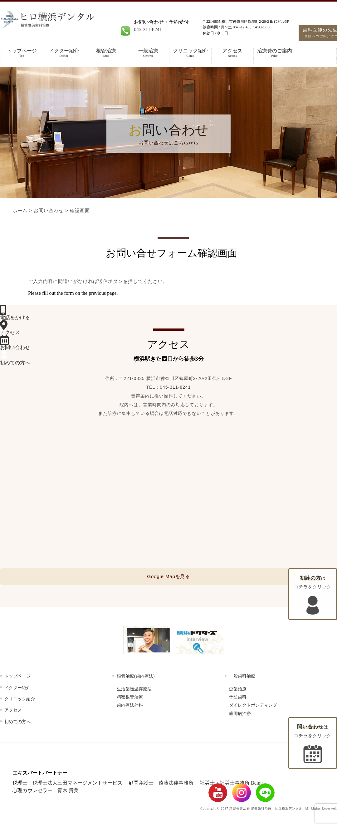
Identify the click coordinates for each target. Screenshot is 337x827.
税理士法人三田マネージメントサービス (77, 784)
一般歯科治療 (242, 677)
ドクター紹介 (64, 52)
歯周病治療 (240, 714)
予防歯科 (238, 698)
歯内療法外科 (130, 706)
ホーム (19, 210)
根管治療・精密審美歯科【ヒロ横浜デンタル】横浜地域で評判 (69, 26)
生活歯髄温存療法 (134, 690)
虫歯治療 (238, 690)
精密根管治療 (130, 698)
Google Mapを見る (168, 577)
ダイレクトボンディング (253, 706)
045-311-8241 (148, 29)
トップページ (22, 52)
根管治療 (106, 52)
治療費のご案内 (274, 52)
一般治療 (148, 52)
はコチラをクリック (312, 743)
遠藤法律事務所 (176, 784)
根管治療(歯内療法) (135, 677)
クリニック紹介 (190, 52)
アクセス (232, 52)
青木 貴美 (68, 791)
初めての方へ (17, 722)
